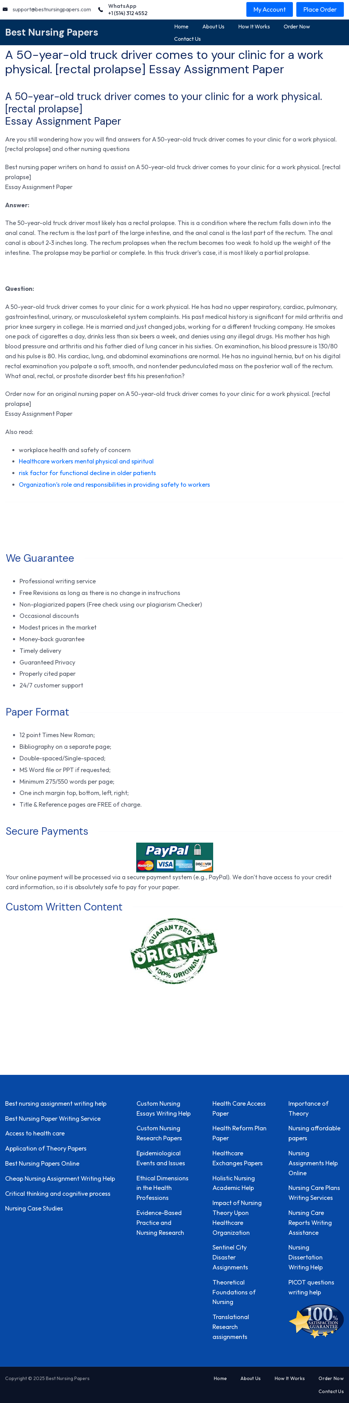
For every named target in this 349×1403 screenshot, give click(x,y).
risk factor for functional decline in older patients (87, 473)
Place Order (320, 9)
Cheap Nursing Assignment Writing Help (60, 1178)
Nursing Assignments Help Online (313, 1163)
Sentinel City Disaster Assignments (230, 1257)
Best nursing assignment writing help (55, 1103)
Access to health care (35, 1133)
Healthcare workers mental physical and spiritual (86, 461)
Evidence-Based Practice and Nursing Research (160, 1223)
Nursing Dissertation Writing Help (305, 1257)
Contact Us (187, 38)
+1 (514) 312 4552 (127, 13)
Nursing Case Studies (34, 1208)
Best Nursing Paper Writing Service (53, 1118)
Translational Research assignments (230, 1327)
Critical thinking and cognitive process (58, 1193)
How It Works (254, 26)
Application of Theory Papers (46, 1148)
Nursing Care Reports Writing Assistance (310, 1223)
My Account (270, 9)
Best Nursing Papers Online (42, 1163)
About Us (213, 26)
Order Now (297, 26)
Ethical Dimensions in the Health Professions (163, 1188)
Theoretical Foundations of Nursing (234, 1292)
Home (181, 26)
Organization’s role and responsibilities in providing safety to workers (114, 484)
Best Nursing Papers (51, 32)
